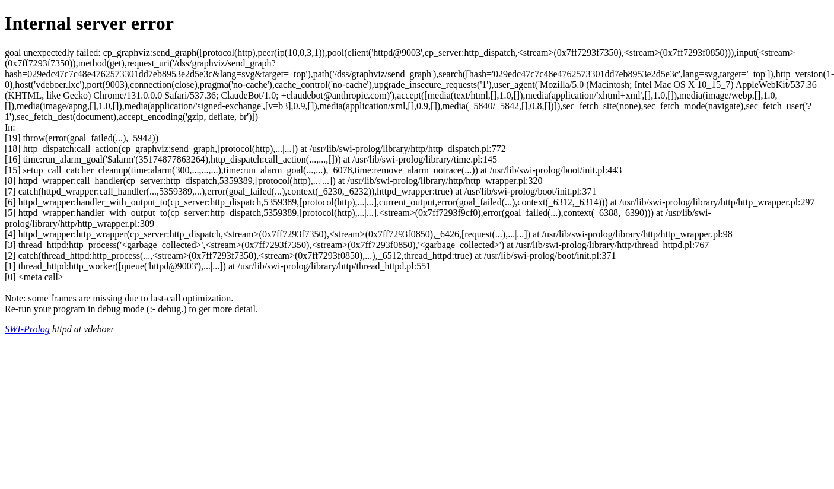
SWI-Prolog (27, 329)
